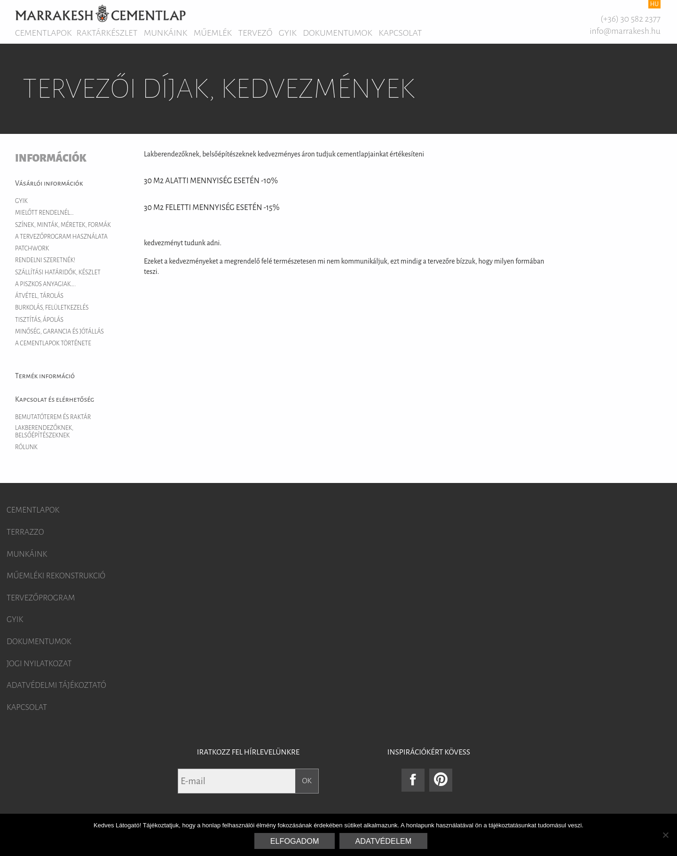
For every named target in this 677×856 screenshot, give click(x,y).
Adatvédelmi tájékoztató (56, 685)
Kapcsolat (400, 33)
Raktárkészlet (107, 33)
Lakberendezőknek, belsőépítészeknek (44, 432)
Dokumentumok (337, 33)
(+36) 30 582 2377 (630, 18)
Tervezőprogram (41, 598)
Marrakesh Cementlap (100, 13)
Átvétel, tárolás (39, 296)
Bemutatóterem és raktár (53, 417)
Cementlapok (43, 33)
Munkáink (166, 33)
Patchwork (32, 248)
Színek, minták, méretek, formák (63, 225)
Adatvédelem (383, 841)
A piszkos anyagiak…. (45, 284)
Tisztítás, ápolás (39, 320)
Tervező (255, 33)
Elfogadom (294, 841)
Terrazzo (25, 532)
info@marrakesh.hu (625, 31)
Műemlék (213, 33)
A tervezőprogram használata (61, 236)
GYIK (288, 33)
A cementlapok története (53, 343)
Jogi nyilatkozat (39, 664)
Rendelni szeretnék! (45, 260)
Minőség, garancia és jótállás (59, 331)
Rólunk (26, 447)
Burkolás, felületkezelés (52, 307)
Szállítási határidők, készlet (58, 272)
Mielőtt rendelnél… (44, 213)
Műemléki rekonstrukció (56, 576)
